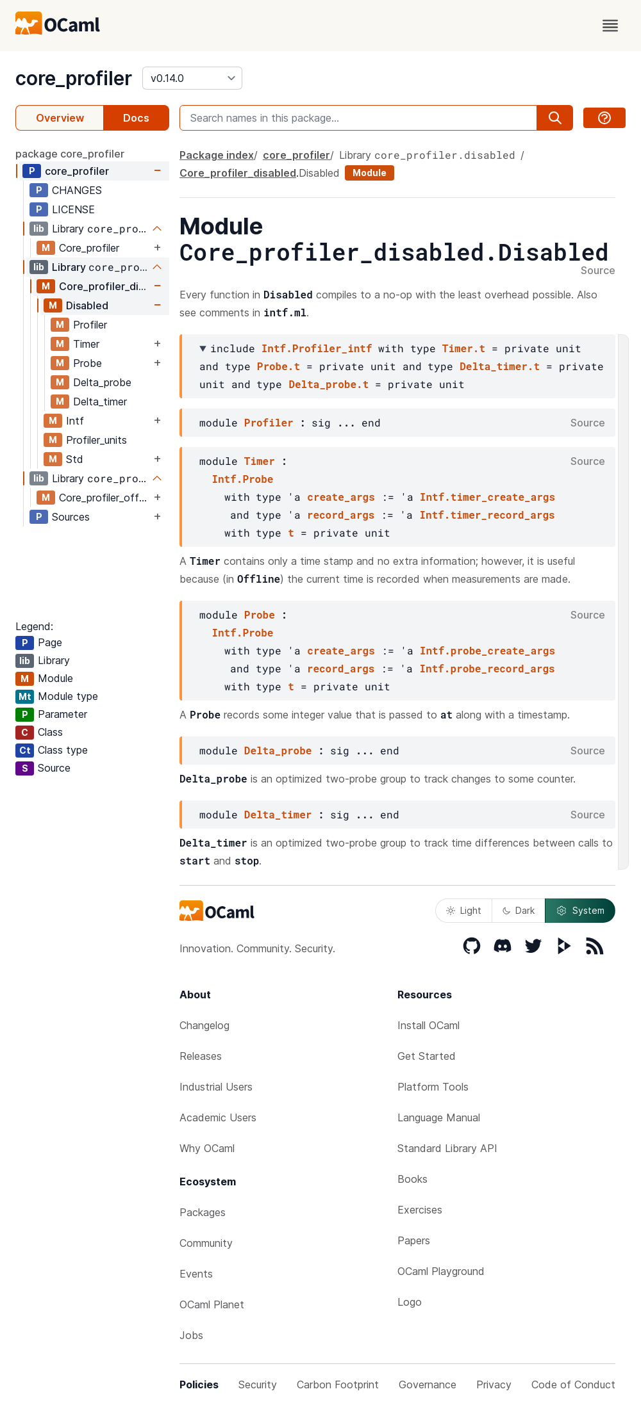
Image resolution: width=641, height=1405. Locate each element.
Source (598, 271)
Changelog (204, 1025)
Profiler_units (96, 440)
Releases (200, 1056)
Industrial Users (216, 1086)
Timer (86, 343)
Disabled (87, 305)
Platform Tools (433, 1086)
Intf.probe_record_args (486, 668)
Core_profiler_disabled (105, 286)
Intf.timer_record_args (486, 514)
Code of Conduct (573, 1384)
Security (257, 1384)
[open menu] (610, 25)
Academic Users (217, 1117)
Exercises (419, 1209)
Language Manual (438, 1117)
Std (74, 459)
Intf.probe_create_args (487, 650)
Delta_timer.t (500, 366)
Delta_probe (102, 382)
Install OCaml (428, 1025)
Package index (216, 155)
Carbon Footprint (338, 1384)
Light (463, 910)
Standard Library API (447, 1148)
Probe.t (278, 366)
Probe (87, 363)
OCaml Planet (211, 1304)
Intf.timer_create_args (487, 496)
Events (196, 1273)
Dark (519, 910)
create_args (341, 496)
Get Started (426, 1056)
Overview (60, 117)
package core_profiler (69, 153)
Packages (202, 1212)
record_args (341, 514)
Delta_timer (100, 401)
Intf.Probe (242, 478)
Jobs (191, 1335)
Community (206, 1243)
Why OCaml (207, 1148)
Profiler (90, 324)
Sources (71, 516)
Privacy (494, 1384)
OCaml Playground (441, 1271)
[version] (192, 78)
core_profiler (73, 78)
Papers (413, 1240)
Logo (409, 1301)
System (580, 910)
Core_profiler (89, 247)
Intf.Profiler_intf (317, 348)
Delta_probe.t (328, 384)
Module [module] (370, 172)
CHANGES (77, 190)
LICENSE (73, 209)
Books (412, 1179)
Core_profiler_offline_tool (105, 497)
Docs (136, 117)
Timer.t (463, 348)
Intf (75, 420)
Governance (427, 1384)
